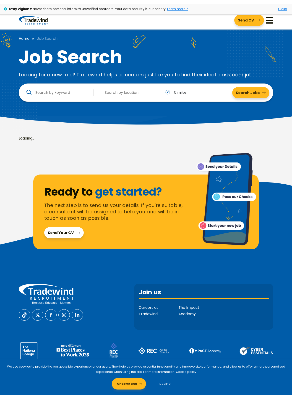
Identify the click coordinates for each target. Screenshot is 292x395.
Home (24, 38)
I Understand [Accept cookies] (126, 384)
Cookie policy (186, 372)
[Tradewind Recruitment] (33, 20)
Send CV (246, 20)
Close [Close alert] (282, 9)
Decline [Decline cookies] (165, 384)
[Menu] (269, 20)
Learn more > (177, 9)
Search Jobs (248, 92)
